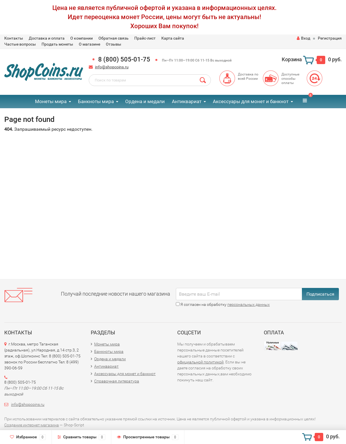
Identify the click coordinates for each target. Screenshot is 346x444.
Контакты (13, 38)
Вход (303, 38)
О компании (81, 38)
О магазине (89, 44)
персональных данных (248, 304)
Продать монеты (57, 44)
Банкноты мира (96, 101)
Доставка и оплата (47, 38)
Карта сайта (172, 38)
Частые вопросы (20, 44)
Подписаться (320, 294)
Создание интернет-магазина (31, 425)
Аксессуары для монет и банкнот (251, 101)
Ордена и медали (145, 101)
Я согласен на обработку (223, 304)
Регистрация (330, 38)
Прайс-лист (145, 38)
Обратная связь (113, 38)
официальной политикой (200, 362)
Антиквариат (186, 101)
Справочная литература (116, 381)
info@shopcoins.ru (112, 67)
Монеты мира (51, 101)
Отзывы (113, 44)
